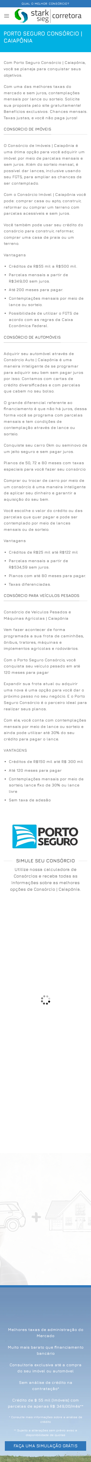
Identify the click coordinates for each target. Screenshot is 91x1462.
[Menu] (6, 16)
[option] (45, 296)
